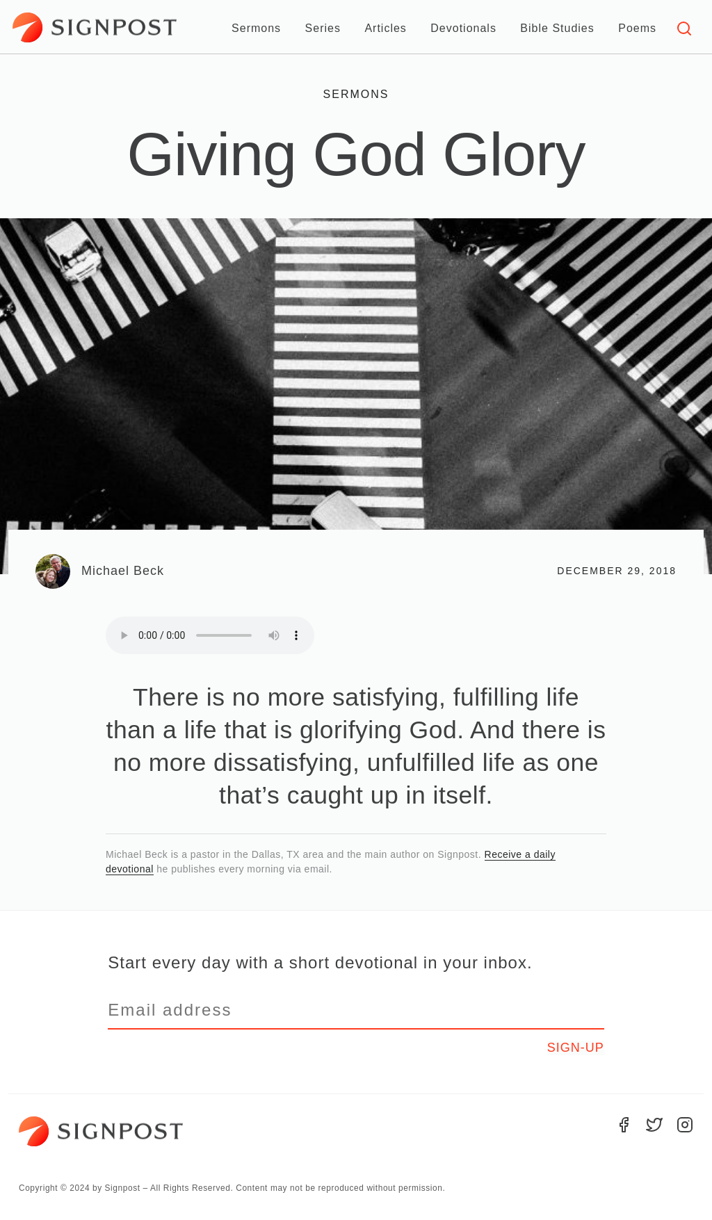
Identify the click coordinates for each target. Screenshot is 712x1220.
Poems (637, 28)
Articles (385, 28)
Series (323, 28)
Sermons (256, 28)
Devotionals (463, 28)
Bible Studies (557, 28)
